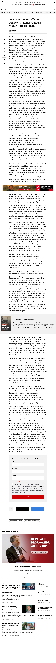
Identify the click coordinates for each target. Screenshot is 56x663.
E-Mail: (13, 462)
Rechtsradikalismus (14, 517)
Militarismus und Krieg (26, 517)
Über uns (50, 2)
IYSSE (32, 12)
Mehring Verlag (38, 12)
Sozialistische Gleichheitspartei (21, 12)
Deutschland (12, 524)
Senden (28, 496)
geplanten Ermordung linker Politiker (21, 399)
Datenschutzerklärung (37, 486)
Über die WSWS (48, 12)
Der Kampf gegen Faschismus (16, 520)
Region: (14, 475)
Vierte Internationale (6, 12)
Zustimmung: (15, 481)
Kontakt (46, 2)
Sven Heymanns (12, 30)
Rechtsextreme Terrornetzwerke (32, 520)
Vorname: (14, 468)
